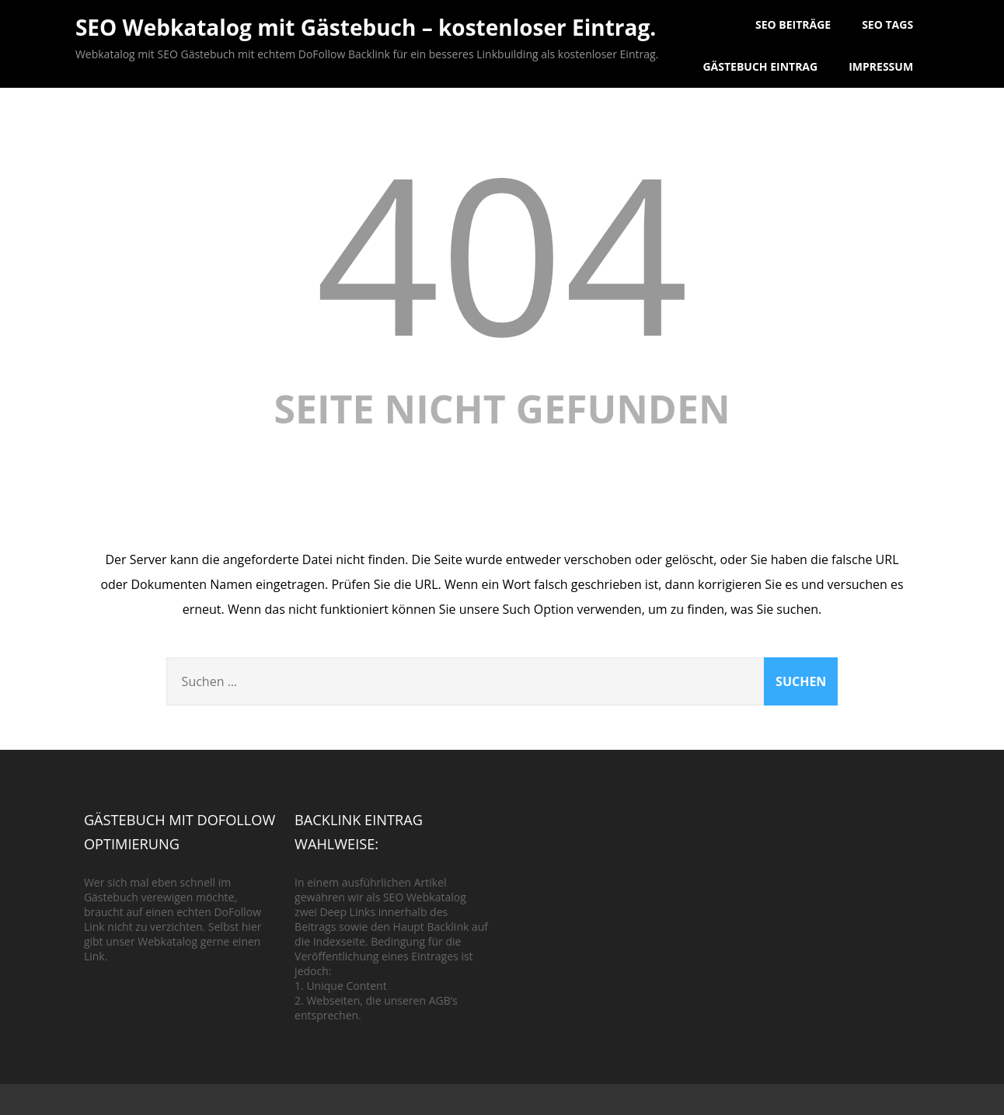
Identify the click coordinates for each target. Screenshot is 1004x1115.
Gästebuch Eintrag (759, 66)
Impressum (881, 66)
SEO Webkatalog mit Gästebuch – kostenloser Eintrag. (365, 27)
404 (502, 251)
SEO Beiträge (793, 24)
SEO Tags (887, 24)
